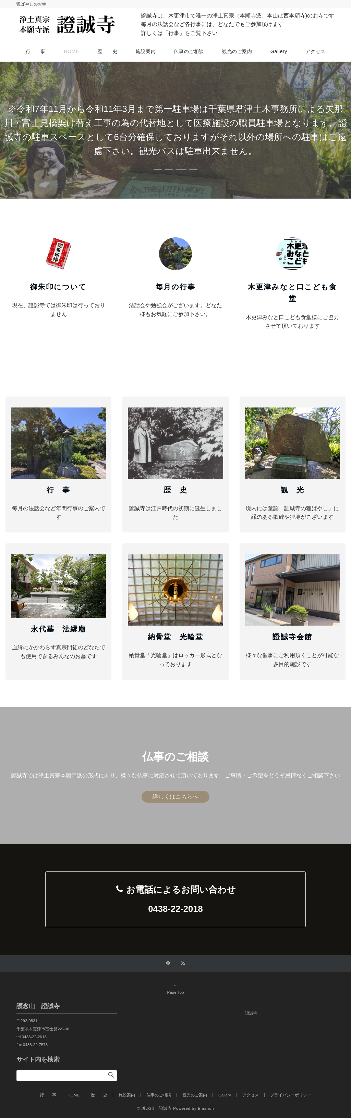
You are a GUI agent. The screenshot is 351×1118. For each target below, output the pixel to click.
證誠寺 (251, 1013)
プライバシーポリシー (290, 1095)
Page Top (175, 988)
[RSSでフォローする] (183, 963)
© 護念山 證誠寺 (154, 1108)
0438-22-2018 (175, 909)
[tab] (158, 169)
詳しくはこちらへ (175, 797)
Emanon (206, 1108)
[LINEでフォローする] (168, 963)
